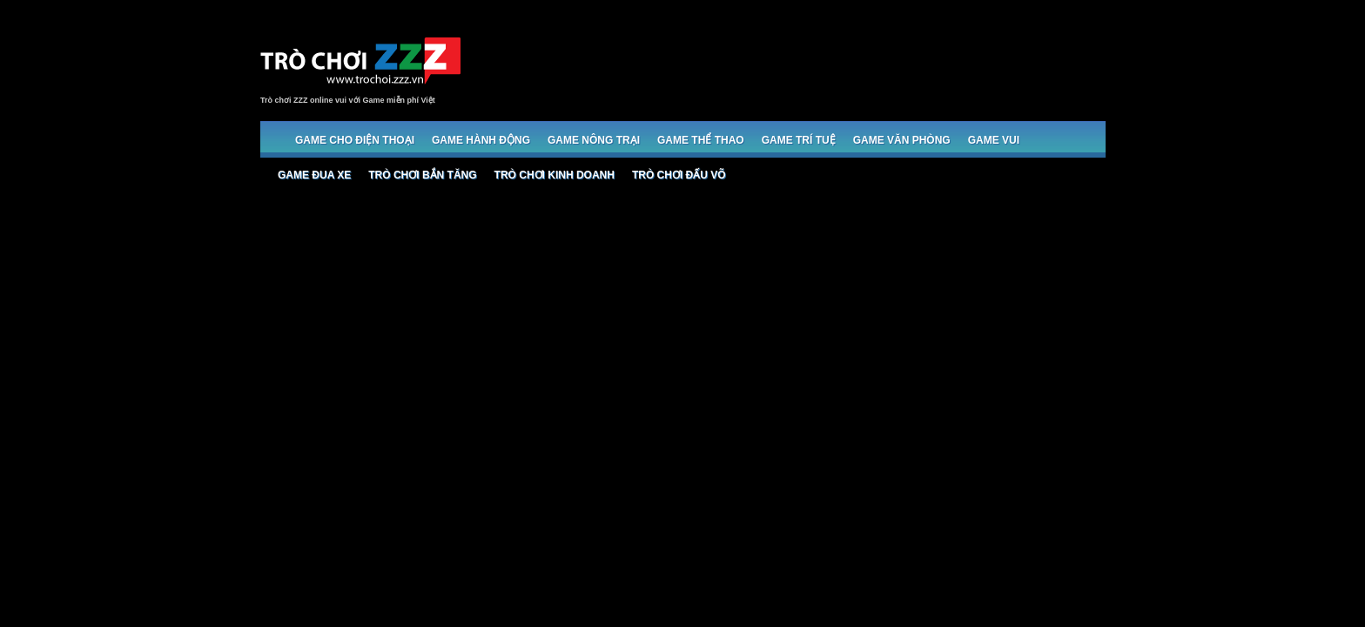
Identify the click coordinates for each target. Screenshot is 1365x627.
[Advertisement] (788, 63)
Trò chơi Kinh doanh (554, 175)
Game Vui (993, 140)
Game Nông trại (594, 140)
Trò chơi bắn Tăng (422, 175)
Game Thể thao (700, 140)
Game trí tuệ (799, 140)
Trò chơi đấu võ (679, 175)
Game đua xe (314, 175)
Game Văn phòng (902, 140)
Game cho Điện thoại (354, 140)
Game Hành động (481, 140)
